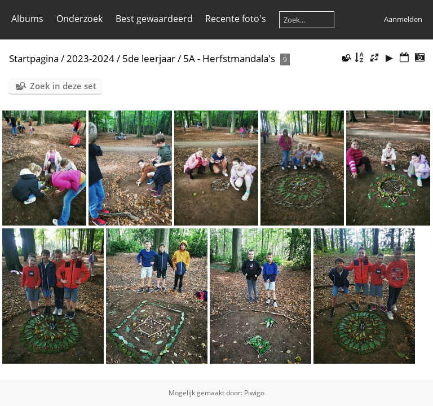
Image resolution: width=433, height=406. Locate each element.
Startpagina (34, 58)
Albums (27, 18)
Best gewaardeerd (154, 18)
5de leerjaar (148, 58)
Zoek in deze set (63, 85)
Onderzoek (79, 18)
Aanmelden (403, 19)
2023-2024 (90, 58)
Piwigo (254, 393)
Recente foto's (235, 18)
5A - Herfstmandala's (229, 58)
